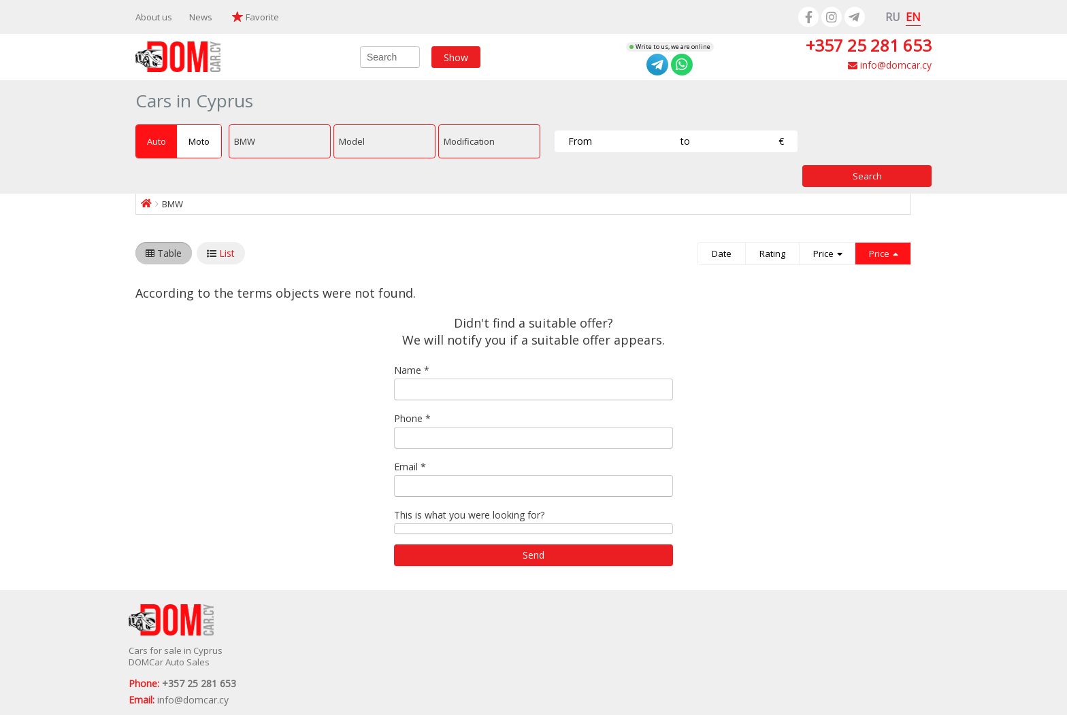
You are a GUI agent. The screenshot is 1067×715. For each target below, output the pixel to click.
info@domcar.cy (890, 64)
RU (892, 17)
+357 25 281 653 (869, 45)
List (227, 253)
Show (456, 56)
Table (169, 253)
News (200, 17)
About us (153, 17)
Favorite (262, 17)
